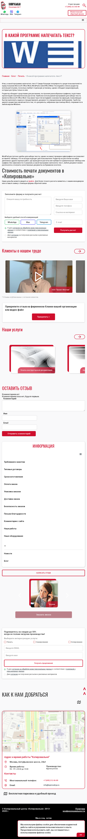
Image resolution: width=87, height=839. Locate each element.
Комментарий (9, 399)
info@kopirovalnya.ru (51, 785)
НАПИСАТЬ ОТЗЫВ (43, 573)
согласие (14, 674)
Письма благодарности (15, 514)
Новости (8, 553)
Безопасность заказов (14, 506)
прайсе (31, 181)
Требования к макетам (14, 462)
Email (5, 423)
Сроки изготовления (13, 477)
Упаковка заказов (12, 491)
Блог (6, 561)
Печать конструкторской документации (36, 370)
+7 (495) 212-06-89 (72, 7)
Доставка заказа (12, 499)
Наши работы (10, 529)
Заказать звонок (43, 615)
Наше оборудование (13, 536)
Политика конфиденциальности (74, 810)
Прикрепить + (43, 317)
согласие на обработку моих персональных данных (32, 669)
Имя (5, 413)
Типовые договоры (13, 469)
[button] (83, 20)
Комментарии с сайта (14, 521)
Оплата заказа (10, 484)
